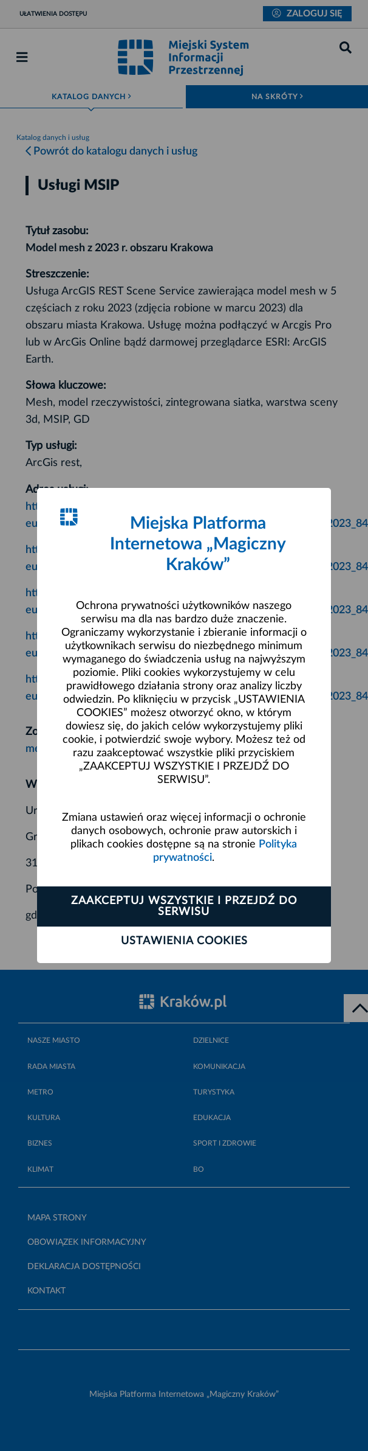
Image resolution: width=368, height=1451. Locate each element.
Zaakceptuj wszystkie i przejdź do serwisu (184, 906)
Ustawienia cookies (184, 941)
